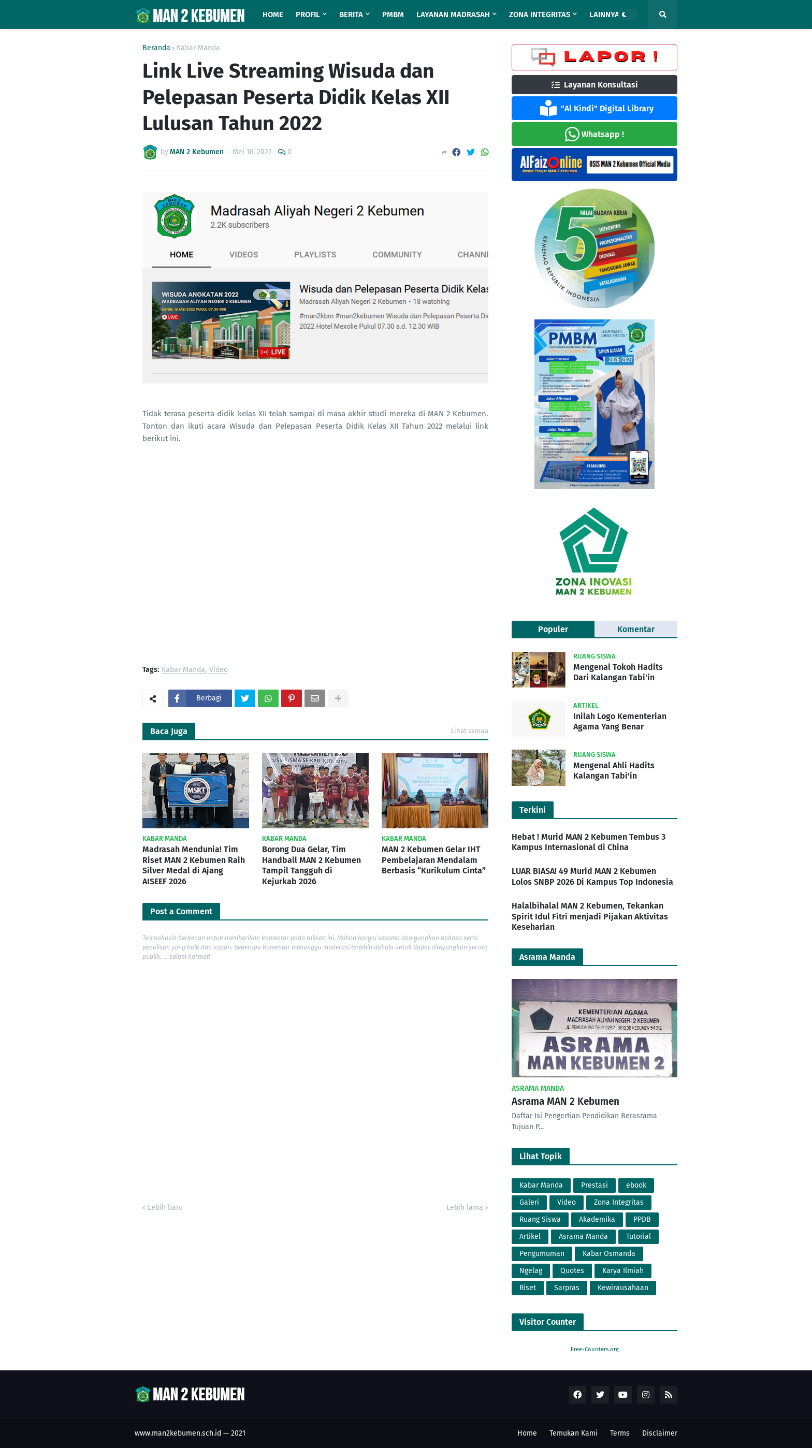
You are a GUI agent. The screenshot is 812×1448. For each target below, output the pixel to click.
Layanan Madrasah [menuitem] (453, 14)
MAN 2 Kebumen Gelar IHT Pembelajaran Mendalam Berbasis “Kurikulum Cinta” (434, 860)
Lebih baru (165, 1207)
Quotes (572, 1270)
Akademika (597, 1219)
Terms (620, 1433)
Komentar (636, 629)
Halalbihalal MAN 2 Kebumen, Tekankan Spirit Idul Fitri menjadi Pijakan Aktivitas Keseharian (590, 916)
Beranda (156, 48)
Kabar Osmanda (609, 1253)
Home (527, 1433)
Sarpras (566, 1287)
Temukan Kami (573, 1433)
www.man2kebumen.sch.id (178, 1433)
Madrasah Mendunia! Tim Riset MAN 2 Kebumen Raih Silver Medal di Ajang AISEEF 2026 (193, 865)
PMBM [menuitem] (393, 14)
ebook (636, 1185)
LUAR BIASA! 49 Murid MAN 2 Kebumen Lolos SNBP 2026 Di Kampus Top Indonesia (592, 876)
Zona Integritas (619, 1202)
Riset (527, 1287)
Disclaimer (659, 1433)
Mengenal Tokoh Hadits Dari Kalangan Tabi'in (618, 672)
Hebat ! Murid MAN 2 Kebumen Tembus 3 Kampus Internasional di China (588, 842)
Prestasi (594, 1185)
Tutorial (638, 1236)
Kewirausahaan (623, 1287)
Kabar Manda (198, 48)
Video (218, 670)
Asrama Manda (583, 1236)
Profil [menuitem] (308, 14)
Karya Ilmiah (623, 1270)
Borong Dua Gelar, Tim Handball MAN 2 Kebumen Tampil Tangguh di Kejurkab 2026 (311, 865)
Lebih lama (464, 1207)
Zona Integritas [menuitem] (539, 14)
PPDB (642, 1219)
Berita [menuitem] (351, 14)
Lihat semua (469, 731)
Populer (553, 629)
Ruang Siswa (540, 1219)
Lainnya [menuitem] (604, 14)
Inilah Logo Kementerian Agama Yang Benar (619, 721)
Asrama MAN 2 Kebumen (565, 1101)
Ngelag (530, 1270)
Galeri (529, 1202)
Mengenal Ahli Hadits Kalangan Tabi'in (614, 770)
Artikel (530, 1236)
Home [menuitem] (273, 14)
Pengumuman (541, 1253)
